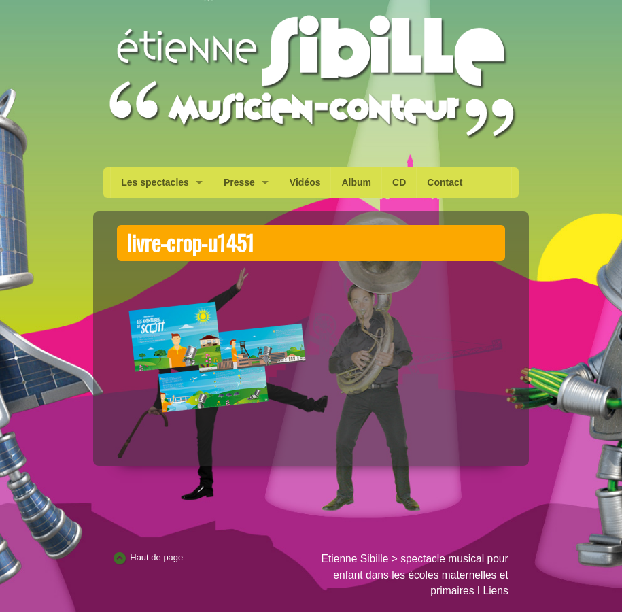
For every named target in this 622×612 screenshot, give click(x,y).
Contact (444, 182)
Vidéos (305, 182)
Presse (239, 182)
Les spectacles (155, 182)
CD (399, 182)
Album (356, 182)
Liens (495, 590)
